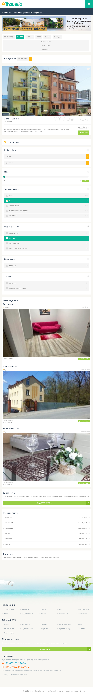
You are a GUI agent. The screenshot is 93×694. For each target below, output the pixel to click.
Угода (6, 614)
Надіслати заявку (44, 503)
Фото (39, 37)
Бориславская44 (11, 428)
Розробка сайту (83, 609)
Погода (57, 37)
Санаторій (81, 629)
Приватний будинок (66, 629)
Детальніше (84, 132)
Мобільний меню (89, 4)
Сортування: (10, 58)
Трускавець (9, 37)
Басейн (48, 238)
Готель (6, 624)
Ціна (6, 172)
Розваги (45, 49)
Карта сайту (82, 614)
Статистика (63, 614)
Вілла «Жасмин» (12, 118)
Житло (20, 37)
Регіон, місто (10, 150)
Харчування (46, 42)
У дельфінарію (10, 366)
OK (85, 181)
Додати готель (27, 614)
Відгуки (30, 37)
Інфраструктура (11, 226)
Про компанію (9, 609)
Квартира (44, 629)
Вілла (48, 200)
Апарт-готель (9, 633)
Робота (43, 614)
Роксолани (8, 304)
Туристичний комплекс (30, 629)
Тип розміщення (11, 189)
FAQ (60, 609)
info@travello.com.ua (17, 666)
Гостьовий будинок (66, 624)
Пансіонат (44, 624)
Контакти (25, 609)
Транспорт (45, 45)
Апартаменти (9, 629)
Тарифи (43, 609)
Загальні (8, 276)
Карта (47, 37)
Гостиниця (26, 624)
